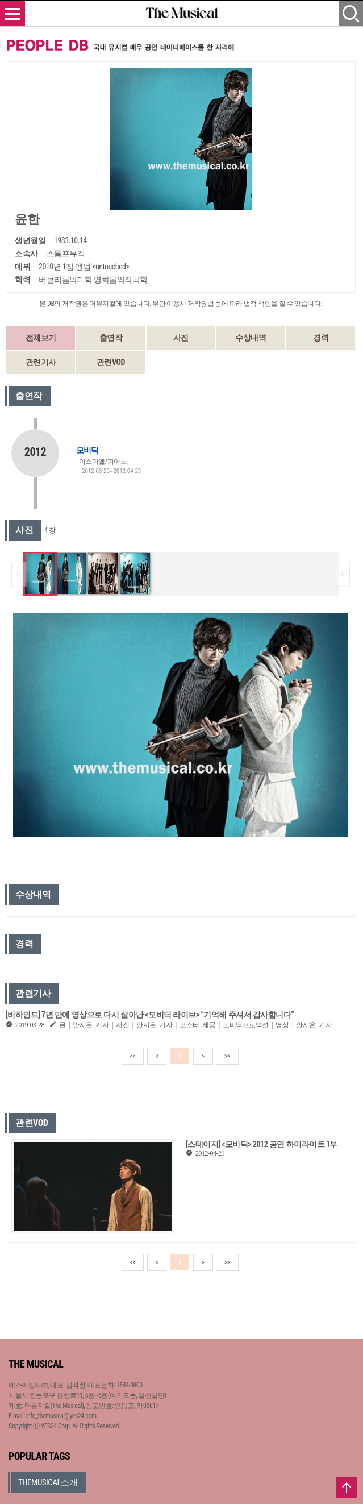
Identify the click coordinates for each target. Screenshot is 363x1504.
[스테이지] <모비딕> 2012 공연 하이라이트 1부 (261, 1144)
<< (133, 1056)
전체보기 (41, 337)
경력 (320, 337)
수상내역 (250, 337)
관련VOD (111, 362)
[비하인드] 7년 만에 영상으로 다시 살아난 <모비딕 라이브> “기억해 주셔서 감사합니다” (150, 1014)
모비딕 (87, 450)
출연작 (111, 337)
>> (227, 1056)
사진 (181, 337)
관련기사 (41, 362)
